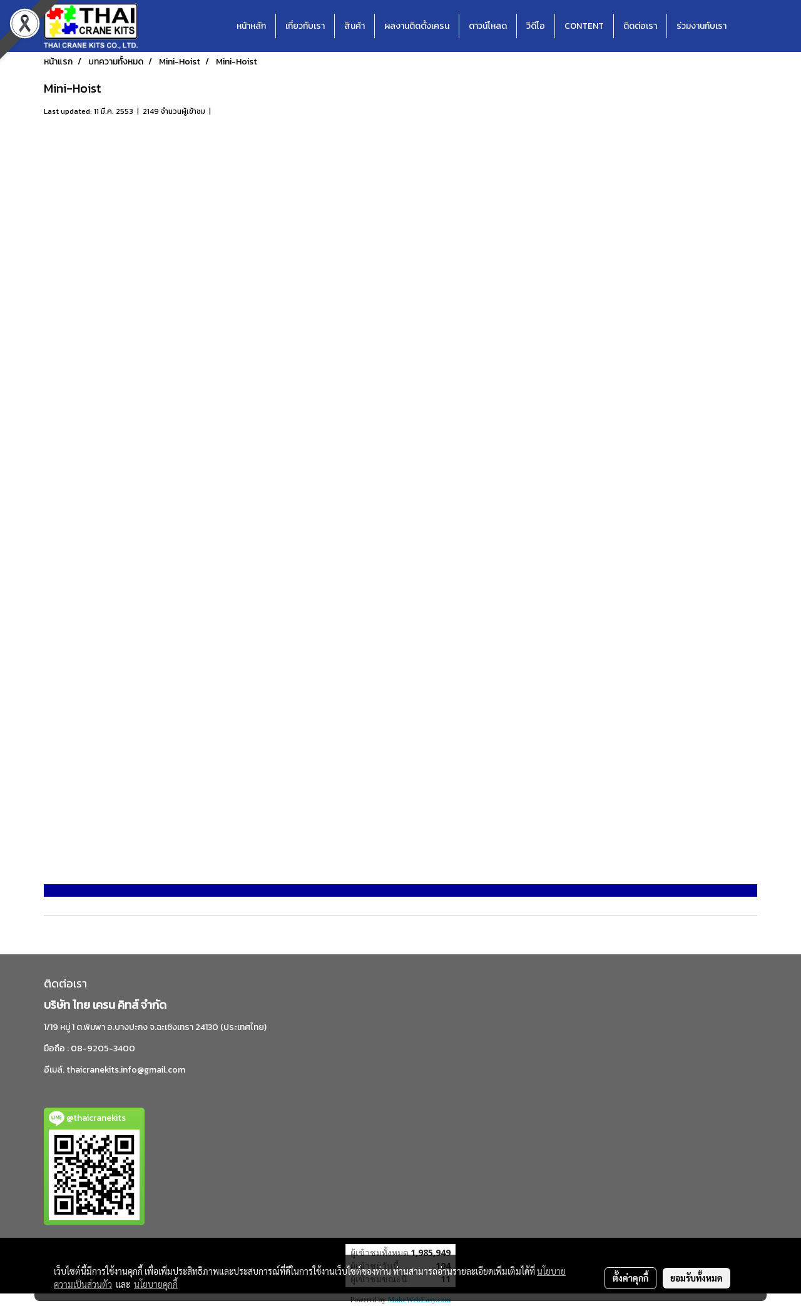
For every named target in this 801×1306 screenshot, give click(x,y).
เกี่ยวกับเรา (305, 26)
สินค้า (354, 26)
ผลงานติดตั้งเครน (416, 26)
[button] (747, 26)
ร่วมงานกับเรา (701, 26)
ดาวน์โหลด (488, 26)
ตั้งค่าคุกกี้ (630, 1277)
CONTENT (584, 26)
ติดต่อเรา (640, 26)
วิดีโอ (535, 26)
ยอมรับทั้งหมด (696, 1277)
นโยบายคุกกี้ (156, 1284)
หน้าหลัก (251, 26)
